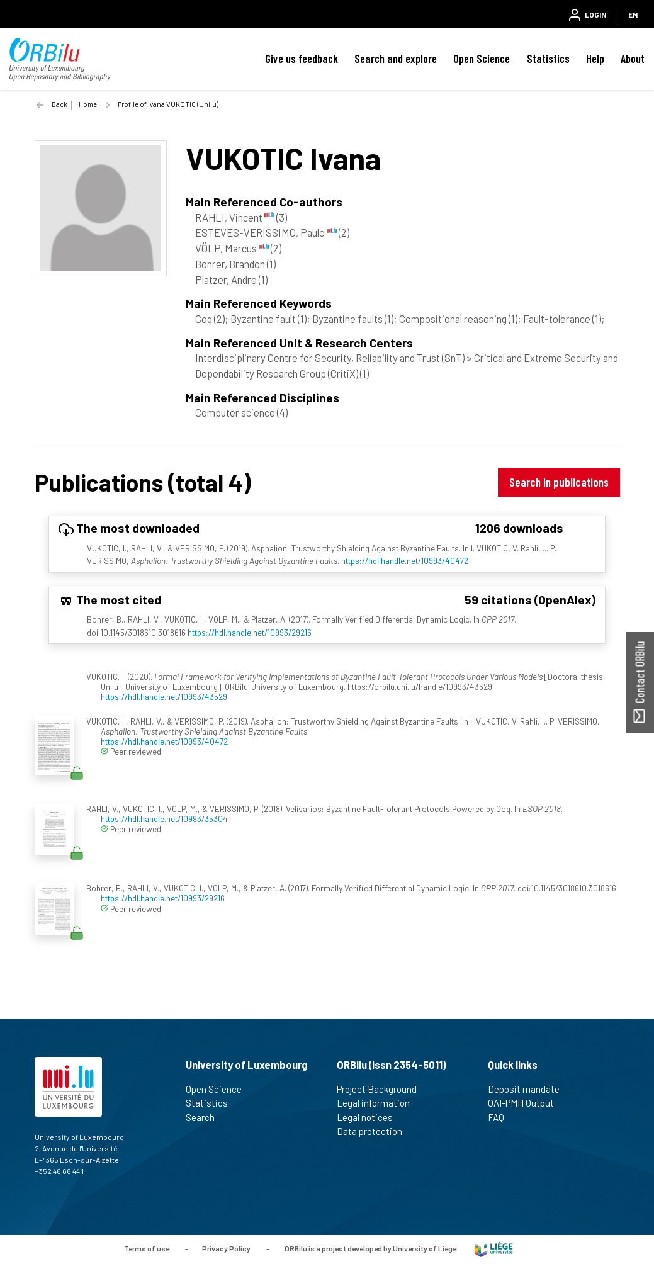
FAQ (501, 1117)
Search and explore (395, 58)
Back (59, 104)
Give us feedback (301, 58)
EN (633, 14)
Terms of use (146, 1248)
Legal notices (370, 1117)
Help (595, 58)
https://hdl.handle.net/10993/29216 (250, 632)
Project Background (382, 1089)
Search (205, 1117)
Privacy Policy (226, 1248)
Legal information (378, 1103)
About (633, 58)
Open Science (481, 58)
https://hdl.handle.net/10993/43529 (164, 696)
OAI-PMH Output (526, 1103)
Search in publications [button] (559, 482)
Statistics (548, 58)
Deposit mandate (529, 1089)
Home (88, 104)
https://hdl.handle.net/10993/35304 (164, 818)
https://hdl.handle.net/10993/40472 (404, 560)
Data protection (375, 1131)
